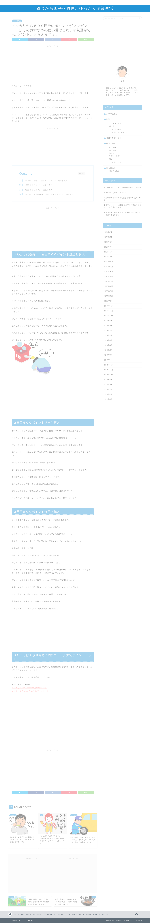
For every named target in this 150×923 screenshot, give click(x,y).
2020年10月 (109, 261)
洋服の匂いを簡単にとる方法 (115, 192)
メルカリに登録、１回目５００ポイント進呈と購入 (45, 180)
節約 (111, 158)
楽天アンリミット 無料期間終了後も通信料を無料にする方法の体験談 (122, 205)
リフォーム (113, 147)
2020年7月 (108, 276)
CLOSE (81, 173)
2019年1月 (108, 359)
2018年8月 (108, 384)
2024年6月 (108, 231)
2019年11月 (108, 310)
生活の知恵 (111, 143)
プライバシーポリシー (17, 920)
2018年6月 (108, 394)
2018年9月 (108, 379)
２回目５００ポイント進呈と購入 (38, 184)
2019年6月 (108, 335)
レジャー (112, 150)
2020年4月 (108, 285)
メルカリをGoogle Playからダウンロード (30, 690)
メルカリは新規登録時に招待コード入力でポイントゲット (48, 194)
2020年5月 (108, 281)
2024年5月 (108, 236)
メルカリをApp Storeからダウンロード (29, 687)
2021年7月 (108, 246)
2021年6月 (108, 251)
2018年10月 (109, 374)
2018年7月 (108, 389)
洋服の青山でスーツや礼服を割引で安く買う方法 (122, 198)
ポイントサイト (117, 129)
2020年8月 (108, 271)
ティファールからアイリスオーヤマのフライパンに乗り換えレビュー (122, 213)
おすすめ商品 (17, 20)
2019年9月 (108, 320)
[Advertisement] (53, 63)
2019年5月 (108, 339)
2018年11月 (108, 369)
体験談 (111, 153)
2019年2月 (108, 354)
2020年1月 (108, 300)
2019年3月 (108, 349)
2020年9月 (108, 266)
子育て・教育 (114, 155)
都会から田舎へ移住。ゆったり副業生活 (75, 8)
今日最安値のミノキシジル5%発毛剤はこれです (122, 187)
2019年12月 (109, 305)
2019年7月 (108, 330)
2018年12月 (109, 364)
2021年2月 (108, 256)
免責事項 (30, 920)
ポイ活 (111, 126)
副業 (108, 118)
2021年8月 (108, 241)
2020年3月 (108, 290)
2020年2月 (108, 295)
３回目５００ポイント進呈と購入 (38, 189)
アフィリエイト (115, 123)
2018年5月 (108, 398)
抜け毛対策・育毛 (113, 137)
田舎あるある (114, 170)
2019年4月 (108, 344)
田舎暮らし (111, 167)
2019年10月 (109, 315)
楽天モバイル (116, 162)
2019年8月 (108, 325)
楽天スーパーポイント (119, 131)
